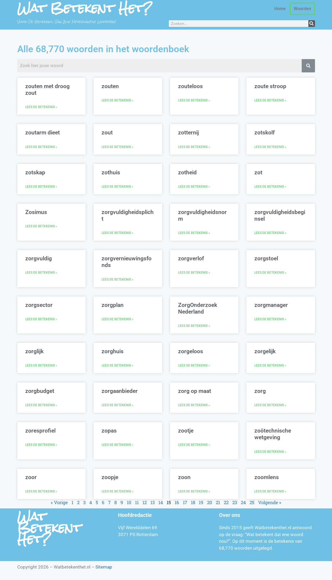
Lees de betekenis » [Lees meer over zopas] (117, 445)
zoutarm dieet (42, 132)
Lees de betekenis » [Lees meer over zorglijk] (41, 365)
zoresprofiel (40, 430)
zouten (110, 86)
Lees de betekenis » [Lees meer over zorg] (270, 405)
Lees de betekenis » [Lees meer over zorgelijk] (270, 365)
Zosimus (36, 212)
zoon (184, 477)
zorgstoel (266, 258)
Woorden (302, 8)
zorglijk (34, 351)
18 (193, 502)
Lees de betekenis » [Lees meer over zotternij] (194, 147)
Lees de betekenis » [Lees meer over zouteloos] (194, 100)
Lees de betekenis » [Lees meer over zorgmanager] (270, 319)
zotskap (35, 172)
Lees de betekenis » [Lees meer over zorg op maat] (194, 405)
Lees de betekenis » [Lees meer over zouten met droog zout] (41, 107)
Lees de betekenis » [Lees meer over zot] (270, 186)
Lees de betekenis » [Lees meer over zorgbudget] (41, 405)
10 (129, 502)
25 (252, 502)
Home (280, 8)
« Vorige (59, 502)
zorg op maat (194, 391)
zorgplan (113, 305)
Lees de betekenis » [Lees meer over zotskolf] (270, 147)
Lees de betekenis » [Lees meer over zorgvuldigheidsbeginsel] (270, 233)
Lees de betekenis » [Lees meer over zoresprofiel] (41, 445)
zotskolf (264, 132)
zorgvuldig (38, 258)
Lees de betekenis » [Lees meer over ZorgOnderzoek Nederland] (194, 326)
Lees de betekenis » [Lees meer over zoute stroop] (270, 100)
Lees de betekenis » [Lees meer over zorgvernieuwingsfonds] (117, 279)
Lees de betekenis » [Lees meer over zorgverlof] (194, 272)
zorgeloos (190, 351)
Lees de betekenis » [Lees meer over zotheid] (194, 186)
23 (234, 502)
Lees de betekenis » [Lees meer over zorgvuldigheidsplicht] (117, 233)
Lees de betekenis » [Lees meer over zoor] (41, 491)
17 (185, 502)
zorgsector (39, 305)
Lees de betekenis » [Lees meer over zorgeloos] (194, 365)
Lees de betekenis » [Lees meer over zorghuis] (117, 365)
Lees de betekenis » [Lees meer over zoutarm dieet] (41, 147)
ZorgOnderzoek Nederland (197, 308)
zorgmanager (271, 305)
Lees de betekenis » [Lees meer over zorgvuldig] (41, 272)
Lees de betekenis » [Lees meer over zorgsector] (41, 319)
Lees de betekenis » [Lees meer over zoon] (194, 491)
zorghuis (113, 351)
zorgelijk (265, 351)
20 (209, 502)
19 (201, 502)
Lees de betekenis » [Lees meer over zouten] (117, 100)
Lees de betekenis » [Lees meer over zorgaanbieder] (117, 405)
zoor (31, 477)
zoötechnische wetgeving (272, 434)
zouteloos (190, 86)
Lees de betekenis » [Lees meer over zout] (117, 147)
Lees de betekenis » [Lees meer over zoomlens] (270, 491)
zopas (109, 430)
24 (243, 502)
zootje (186, 430)
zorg (260, 391)
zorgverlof (191, 258)
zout (107, 132)
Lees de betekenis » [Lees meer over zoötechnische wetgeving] (270, 452)
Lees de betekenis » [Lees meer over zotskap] (41, 186)
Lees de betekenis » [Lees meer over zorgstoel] (270, 272)
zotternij (188, 132)
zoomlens (266, 477)
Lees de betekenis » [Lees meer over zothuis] (117, 186)
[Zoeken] (311, 23)
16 (177, 502)
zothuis (111, 172)
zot (258, 172)
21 (218, 502)
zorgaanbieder (120, 391)
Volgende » (269, 502)
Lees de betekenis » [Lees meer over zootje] (194, 445)
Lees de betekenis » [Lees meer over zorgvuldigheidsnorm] (194, 233)
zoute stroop (270, 86)
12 (144, 502)
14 (160, 502)
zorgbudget (39, 391)
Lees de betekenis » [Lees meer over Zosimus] (41, 226)
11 (137, 502)
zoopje (110, 477)
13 (152, 502)
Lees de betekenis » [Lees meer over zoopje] (117, 491)
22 (226, 502)
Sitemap (103, 567)
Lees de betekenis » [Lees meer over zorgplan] (117, 319)
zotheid (187, 172)
